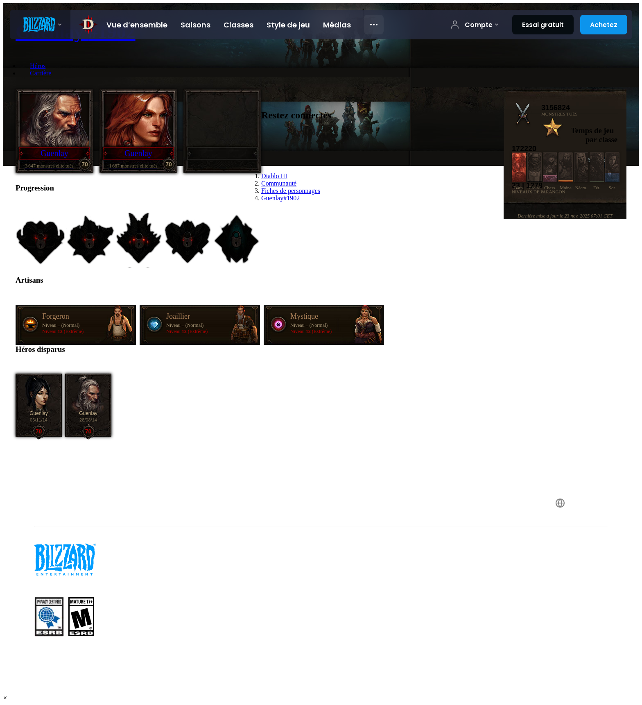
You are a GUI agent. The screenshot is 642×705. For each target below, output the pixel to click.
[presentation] (40, 24)
